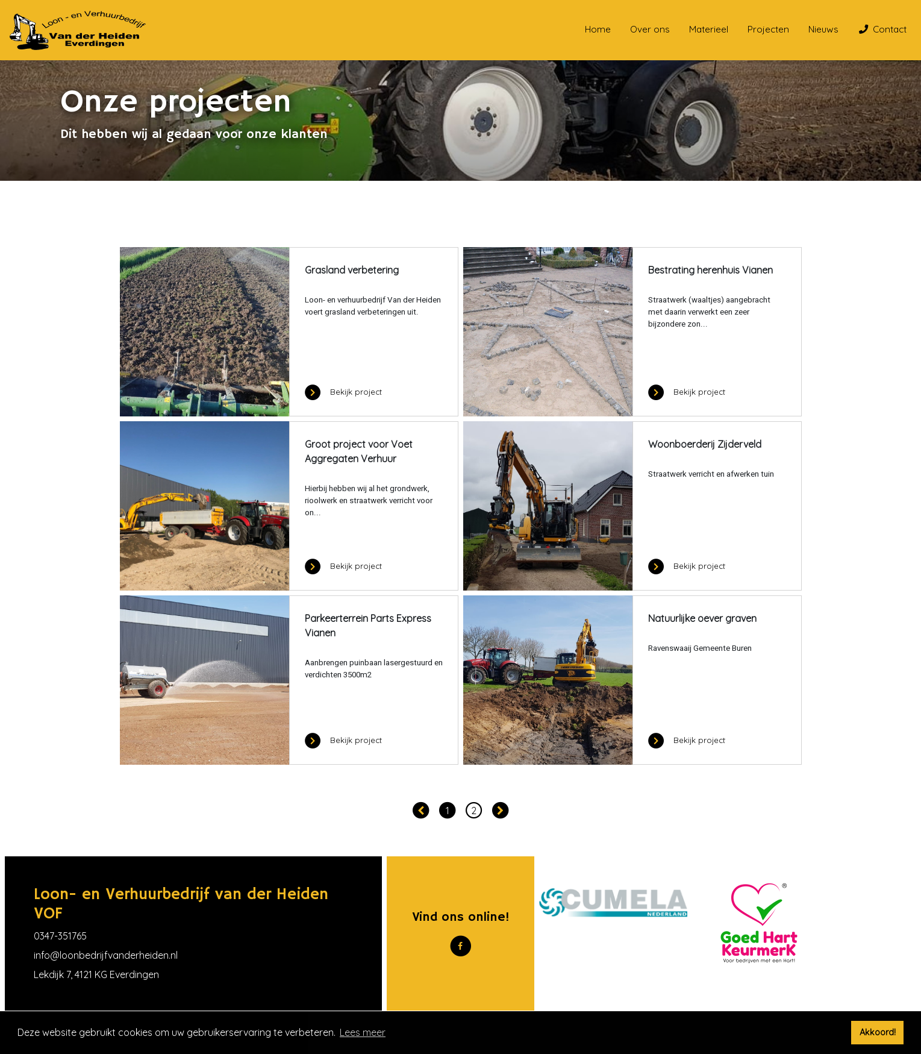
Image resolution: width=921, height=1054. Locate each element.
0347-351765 (60, 936)
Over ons (650, 29)
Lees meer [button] (363, 1032)
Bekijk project (343, 391)
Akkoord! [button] (878, 1032)
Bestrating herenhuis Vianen (710, 270)
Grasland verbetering (352, 270)
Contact (883, 29)
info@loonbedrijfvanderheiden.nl (106, 955)
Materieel (708, 29)
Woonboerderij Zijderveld (704, 444)
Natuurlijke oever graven (702, 618)
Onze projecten (195, 218)
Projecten (768, 29)
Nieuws (823, 29)
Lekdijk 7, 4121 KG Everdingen (96, 974)
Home (598, 29)
